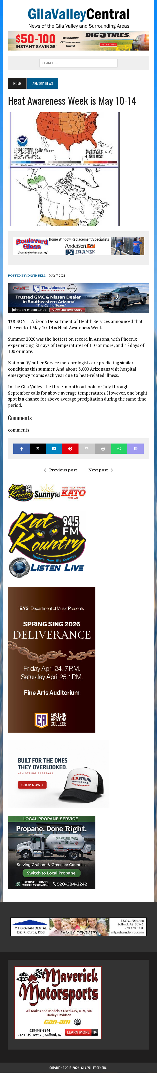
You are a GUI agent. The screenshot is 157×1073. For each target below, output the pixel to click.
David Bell (36, 276)
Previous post (60, 470)
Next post (100, 470)
